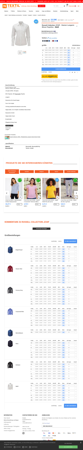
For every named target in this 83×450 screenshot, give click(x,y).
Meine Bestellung (32, 6)
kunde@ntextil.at (26, 416)
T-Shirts (13, 11)
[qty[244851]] (79, 53)
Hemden (55, 11)
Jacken (37, 11)
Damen (64, 169)
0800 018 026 (25, 423)
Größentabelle (76, 44)
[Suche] (57, 6)
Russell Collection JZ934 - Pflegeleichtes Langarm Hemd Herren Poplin (24, 135)
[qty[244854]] (79, 51)
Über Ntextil (7, 414)
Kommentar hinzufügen (41, 225)
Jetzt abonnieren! (47, 422)
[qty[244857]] (79, 58)
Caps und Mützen (46, 11)
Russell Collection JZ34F (10, 85)
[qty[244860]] (79, 49)
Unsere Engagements (9, 427)
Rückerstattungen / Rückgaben (11, 423)
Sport (72, 11)
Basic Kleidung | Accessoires (13, 169)
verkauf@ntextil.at (27, 419)
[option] (22, 32)
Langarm (48, 169)
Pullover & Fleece (21, 11)
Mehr (77, 11)
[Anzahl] (76, 246)
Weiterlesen (12, 444)
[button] (64, 6)
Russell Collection (49, 23)
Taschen (31, 11)
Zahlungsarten (7, 419)
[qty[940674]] (79, 63)
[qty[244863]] (79, 60)
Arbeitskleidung (64, 11)
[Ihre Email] (50, 419)
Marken (6, 11)
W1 (54, 30)
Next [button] (6, 34)
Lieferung (23, 6)
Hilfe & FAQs (7, 425)
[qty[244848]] (79, 56)
